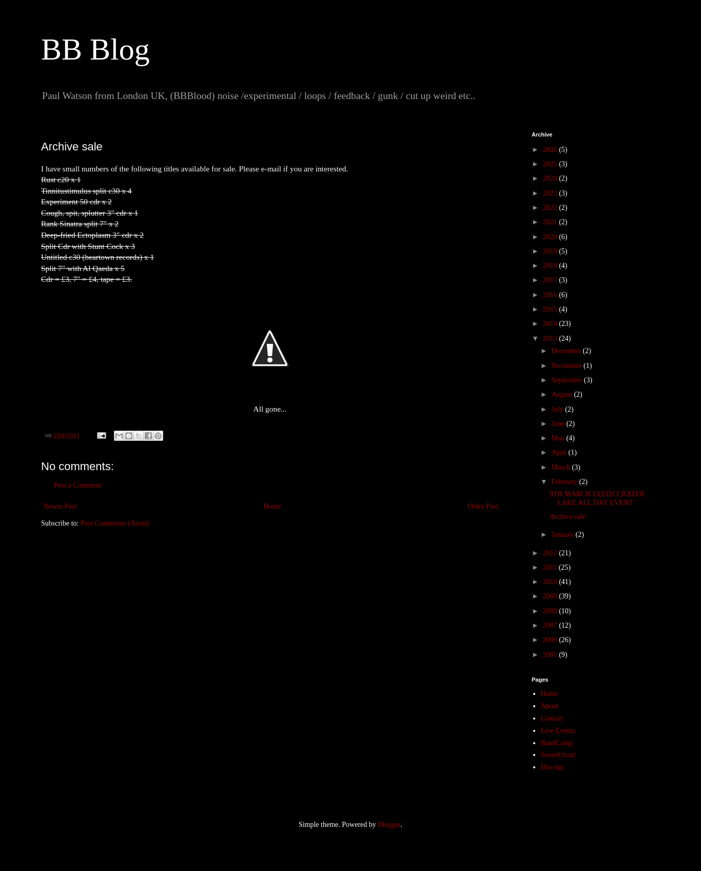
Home (272, 506)
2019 (551, 251)
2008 (551, 611)
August (562, 394)
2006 (551, 640)
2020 (551, 237)
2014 (551, 323)
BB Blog (95, 49)
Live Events (558, 730)
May (558, 438)
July (558, 409)
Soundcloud (558, 755)
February (565, 482)
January (563, 534)
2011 (551, 567)
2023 (551, 193)
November (567, 366)
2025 (551, 164)
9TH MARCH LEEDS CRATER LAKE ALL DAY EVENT (597, 498)
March (561, 467)
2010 (551, 582)
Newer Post (60, 506)
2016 (551, 295)
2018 (551, 265)
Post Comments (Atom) (115, 523)
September (567, 380)
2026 (551, 149)
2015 (551, 309)
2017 (551, 280)
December (566, 351)
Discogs (552, 767)
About (550, 706)
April (559, 452)
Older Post (483, 506)
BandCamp (557, 743)
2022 (551, 207)
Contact (552, 718)
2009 (551, 596)
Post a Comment (78, 485)
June (558, 424)
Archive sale (568, 516)
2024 (551, 178)
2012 (551, 553)
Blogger (389, 824)
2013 (551, 338)
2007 (551, 625)
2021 (551, 222)
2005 (551, 655)
